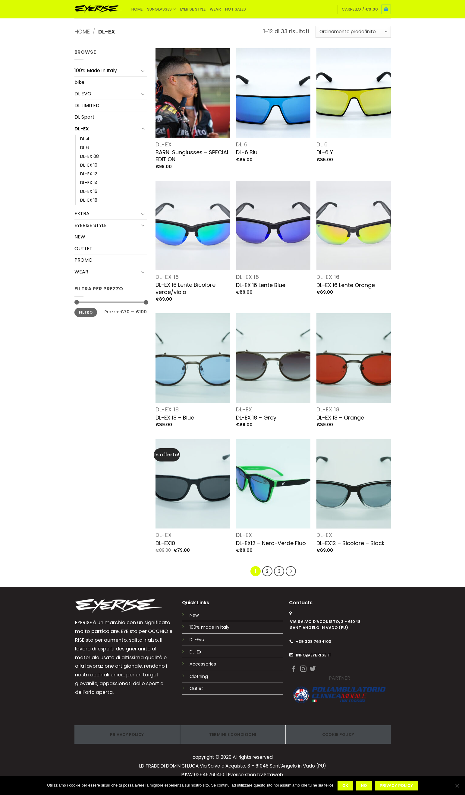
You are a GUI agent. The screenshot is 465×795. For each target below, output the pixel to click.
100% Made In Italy (95, 70)
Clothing (199, 676)
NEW (79, 236)
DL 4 (84, 139)
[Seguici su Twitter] (312, 669)
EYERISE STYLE (193, 9)
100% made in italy (209, 627)
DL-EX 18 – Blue (175, 417)
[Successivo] (291, 571)
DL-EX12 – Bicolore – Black (350, 543)
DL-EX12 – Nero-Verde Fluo (271, 543)
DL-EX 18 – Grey (256, 417)
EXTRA (82, 213)
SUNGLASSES (161, 9)
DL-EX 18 (88, 200)
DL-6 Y (324, 152)
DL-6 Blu (246, 152)
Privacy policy (396, 786)
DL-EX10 (165, 543)
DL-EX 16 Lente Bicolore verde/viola (185, 288)
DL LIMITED (86, 105)
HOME (137, 9)
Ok (345, 786)
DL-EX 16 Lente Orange (345, 285)
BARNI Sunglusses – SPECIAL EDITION (192, 156)
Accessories (203, 664)
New (194, 615)
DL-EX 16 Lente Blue (260, 285)
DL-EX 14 (89, 183)
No (364, 786)
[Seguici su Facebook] (294, 669)
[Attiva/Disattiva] (143, 70)
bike (79, 82)
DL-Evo (197, 640)
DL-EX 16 (88, 191)
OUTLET (83, 248)
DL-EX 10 (88, 165)
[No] (456, 787)
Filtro (86, 312)
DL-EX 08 (89, 156)
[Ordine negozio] (353, 32)
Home (82, 31)
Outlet (196, 688)
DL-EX (81, 128)
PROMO (83, 260)
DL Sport (84, 116)
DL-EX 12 (88, 174)
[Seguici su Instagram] (303, 669)
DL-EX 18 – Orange (340, 417)
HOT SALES (235, 9)
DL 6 (84, 148)
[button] (366, 9)
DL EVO (82, 93)
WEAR (215, 9)
